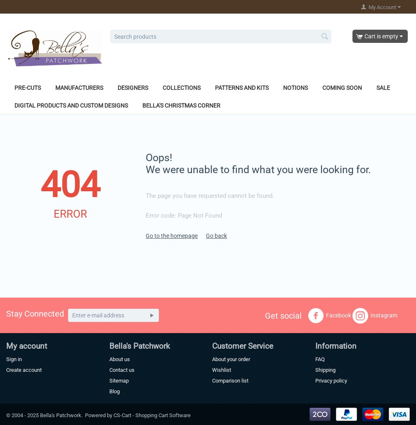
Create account (24, 370)
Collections (182, 88)
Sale (383, 88)
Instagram (374, 316)
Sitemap (119, 381)
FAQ (320, 359)
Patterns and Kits (242, 88)
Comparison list (230, 381)
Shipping (325, 370)
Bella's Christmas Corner (181, 105)
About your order (231, 359)
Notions (295, 88)
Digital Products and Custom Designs (71, 105)
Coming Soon (342, 88)
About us (119, 359)
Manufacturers (79, 88)
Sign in (14, 359)
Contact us (122, 370)
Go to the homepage (172, 235)
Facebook (329, 316)
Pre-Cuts (27, 88)
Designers (133, 88)
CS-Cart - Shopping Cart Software (152, 415)
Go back (216, 235)
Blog (114, 391)
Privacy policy (331, 381)
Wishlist (221, 370)
